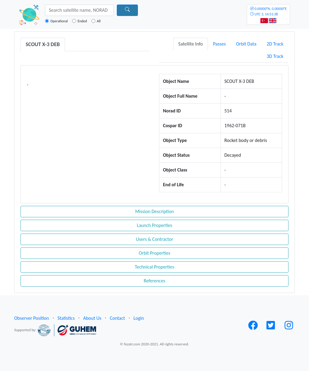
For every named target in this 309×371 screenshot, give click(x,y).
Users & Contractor (154, 239)
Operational (59, 21)
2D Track (275, 44)
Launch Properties (154, 225)
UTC (268, 11)
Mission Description (154, 211)
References (154, 281)
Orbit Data (246, 44)
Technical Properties (154, 267)
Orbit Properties (154, 253)
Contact (117, 318)
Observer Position (31, 318)
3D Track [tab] (275, 56)
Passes (219, 44)
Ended (82, 21)
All (98, 21)
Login (138, 318)
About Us (92, 318)
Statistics (66, 318)
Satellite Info (190, 44)
